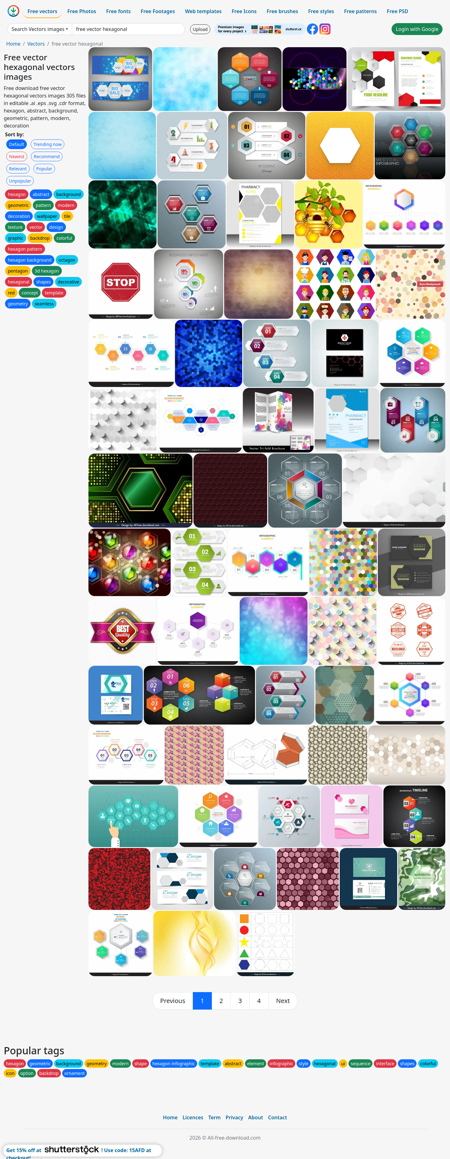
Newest (16, 156)
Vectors (36, 43)
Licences (192, 1117)
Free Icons (244, 11)
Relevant (18, 169)
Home (13, 43)
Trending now (47, 144)
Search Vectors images (38, 29)
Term (214, 1117)
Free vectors (42, 11)
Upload (200, 29)
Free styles (321, 11)
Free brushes (282, 11)
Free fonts (118, 11)
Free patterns (360, 11)
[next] (283, 1001)
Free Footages (158, 11)
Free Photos (81, 11)
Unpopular (20, 181)
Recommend (47, 156)
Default (16, 144)
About (255, 1117)
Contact (277, 1117)
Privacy (234, 1117)
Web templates (203, 11)
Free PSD (397, 11)
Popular (44, 169)
